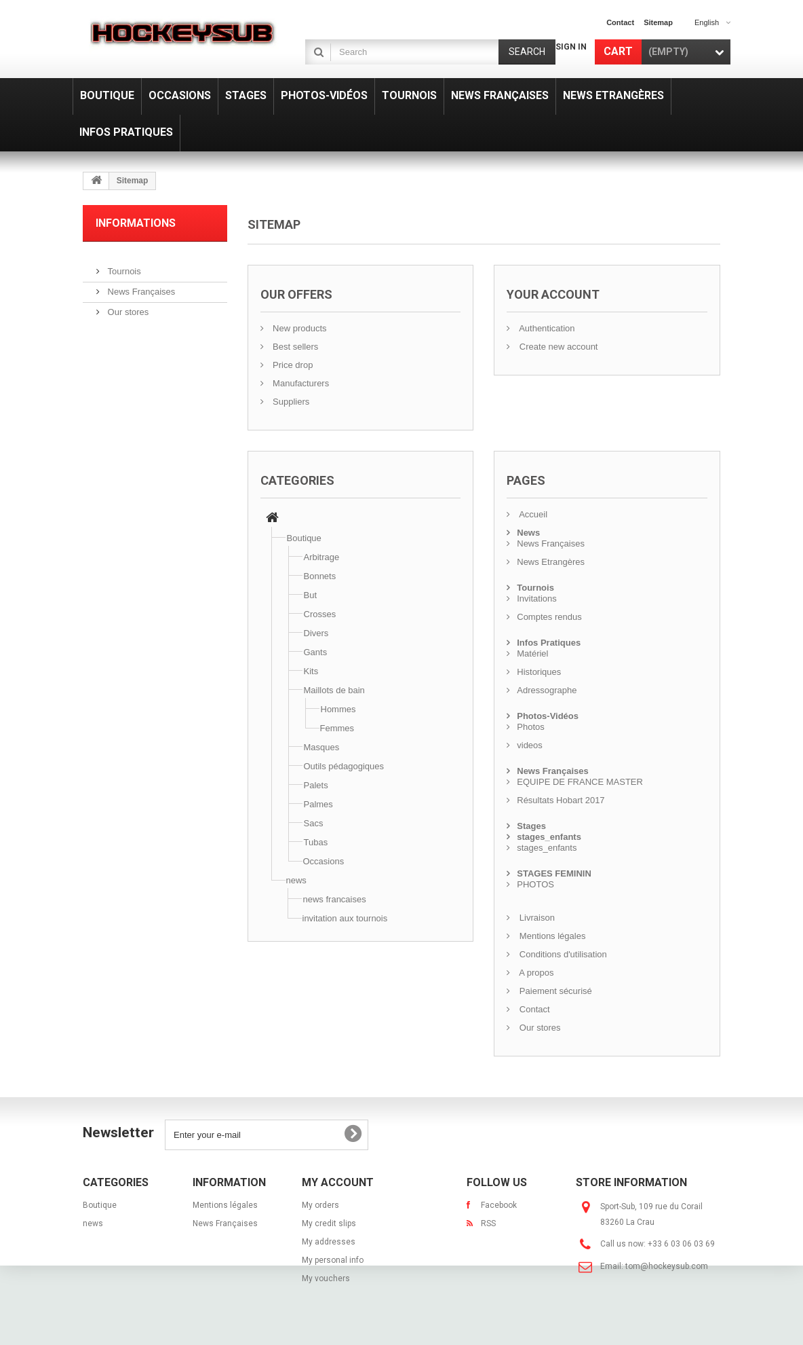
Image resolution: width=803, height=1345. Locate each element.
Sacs (314, 823)
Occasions (324, 861)
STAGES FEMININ (554, 873)
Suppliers (290, 402)
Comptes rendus (549, 617)
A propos (535, 973)
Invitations (537, 598)
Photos (530, 727)
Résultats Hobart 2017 (560, 800)
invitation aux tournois (345, 918)
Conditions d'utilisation (562, 954)
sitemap (658, 22)
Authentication (545, 328)
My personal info (333, 1260)
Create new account (557, 347)
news (296, 880)
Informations (136, 223)
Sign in (571, 47)
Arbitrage (322, 557)
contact (620, 22)
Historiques (539, 672)
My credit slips (329, 1223)
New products (299, 328)
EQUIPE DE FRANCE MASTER (580, 782)
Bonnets (320, 576)
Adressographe (546, 690)
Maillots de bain (334, 690)
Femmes (337, 728)
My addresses (328, 1242)
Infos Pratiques (549, 643)
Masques (322, 747)
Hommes (338, 709)
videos (530, 745)
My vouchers (326, 1278)
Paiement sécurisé (554, 991)
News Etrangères (551, 562)
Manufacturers (300, 383)
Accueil (532, 514)
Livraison (536, 918)
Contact (533, 1009)
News (528, 533)
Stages (531, 826)
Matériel (532, 653)
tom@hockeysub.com (666, 1266)
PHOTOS (535, 884)
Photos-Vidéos (548, 716)
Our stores (127, 306)
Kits (311, 671)
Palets (316, 785)
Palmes (318, 804)
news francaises (334, 899)
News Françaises (140, 286)
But (310, 595)
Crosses (320, 614)
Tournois (123, 266)
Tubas (316, 842)
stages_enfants (549, 837)
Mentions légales (551, 936)
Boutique (304, 538)
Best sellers (295, 347)
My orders (320, 1205)
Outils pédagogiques (344, 766)
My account (338, 1182)
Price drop (292, 365)
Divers (316, 633)
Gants (316, 652)
